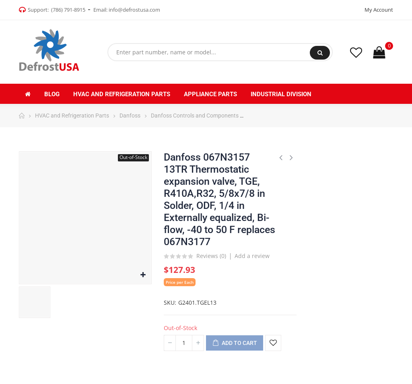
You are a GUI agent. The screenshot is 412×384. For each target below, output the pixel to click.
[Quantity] (184, 343)
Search (320, 53)
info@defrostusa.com (134, 9)
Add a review (252, 256)
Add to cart (234, 343)
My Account (379, 9)
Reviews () (211, 256)
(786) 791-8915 (68, 9)
